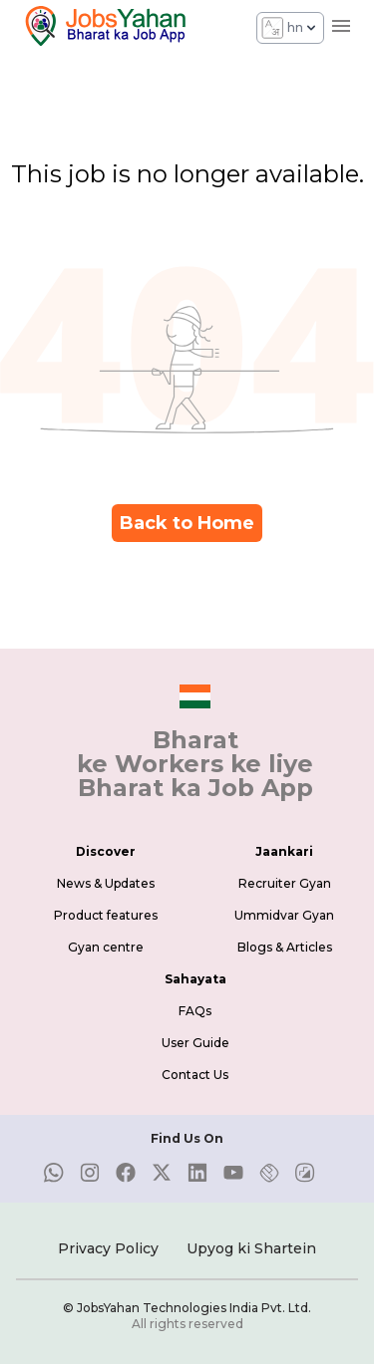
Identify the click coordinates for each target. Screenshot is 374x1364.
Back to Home (187, 523)
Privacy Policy (108, 1248)
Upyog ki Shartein (251, 1248)
